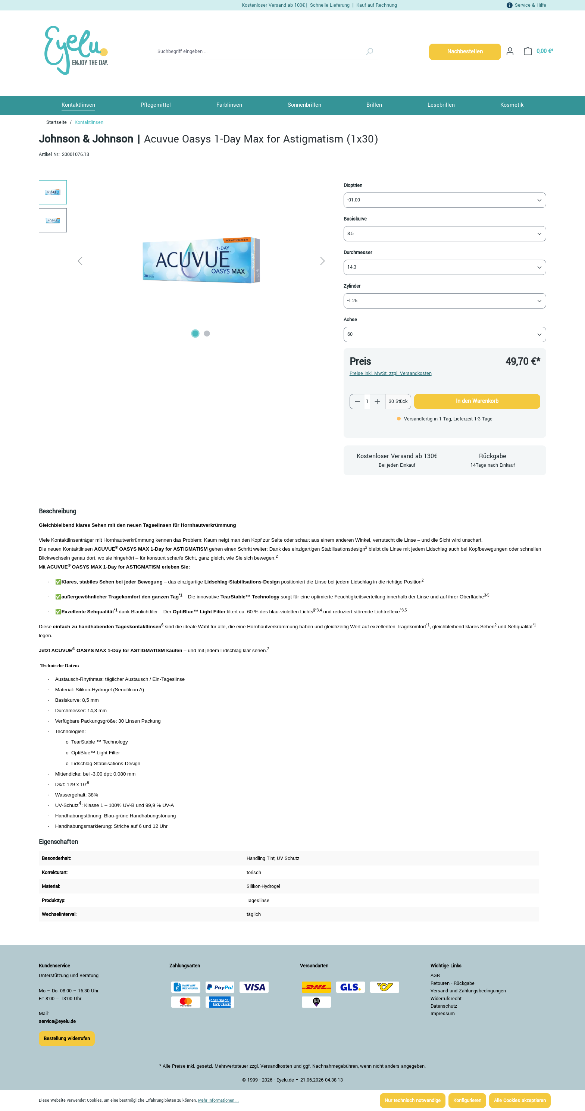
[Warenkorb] (536, 51)
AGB (435, 975)
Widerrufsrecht (446, 998)
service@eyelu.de (57, 1021)
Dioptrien (353, 185)
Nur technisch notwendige (413, 1100)
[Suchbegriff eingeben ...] (257, 51)
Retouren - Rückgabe (453, 983)
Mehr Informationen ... (218, 1100)
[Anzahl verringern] (357, 401)
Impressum (443, 1013)
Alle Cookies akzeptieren (520, 1100)
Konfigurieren (467, 1100)
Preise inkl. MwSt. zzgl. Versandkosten (391, 373)
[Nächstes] (322, 260)
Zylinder (352, 286)
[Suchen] (369, 51)
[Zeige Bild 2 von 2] (207, 334)
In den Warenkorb (477, 401)
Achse (350, 319)
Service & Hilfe (530, 5)
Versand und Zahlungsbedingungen (468, 991)
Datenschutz (444, 1006)
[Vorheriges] (79, 260)
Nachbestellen (465, 52)
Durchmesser (358, 252)
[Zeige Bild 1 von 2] (195, 334)
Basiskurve (355, 218)
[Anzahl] (367, 401)
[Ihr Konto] (510, 51)
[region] (183, 260)
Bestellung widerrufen (67, 1038)
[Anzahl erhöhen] (377, 401)
